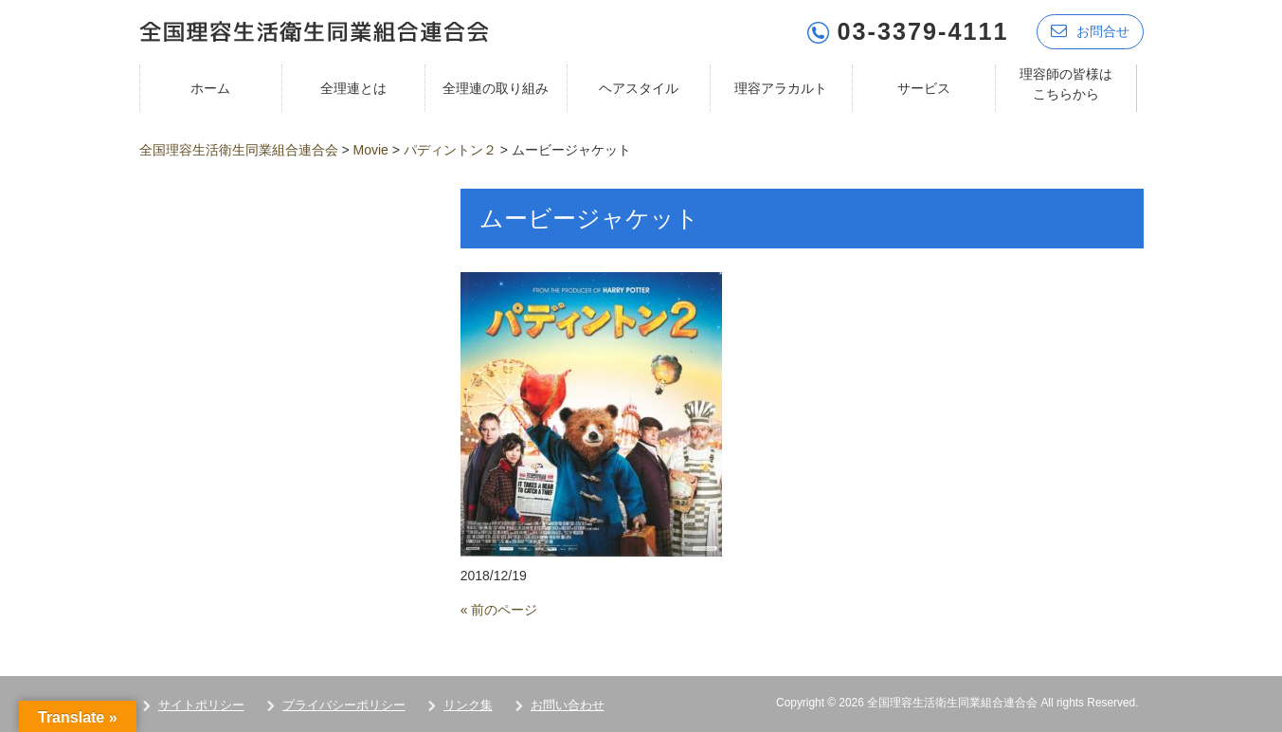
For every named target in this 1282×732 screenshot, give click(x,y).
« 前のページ (499, 609)
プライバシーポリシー (344, 705)
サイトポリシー (201, 705)
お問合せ (1090, 31)
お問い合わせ (568, 705)
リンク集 (468, 705)
